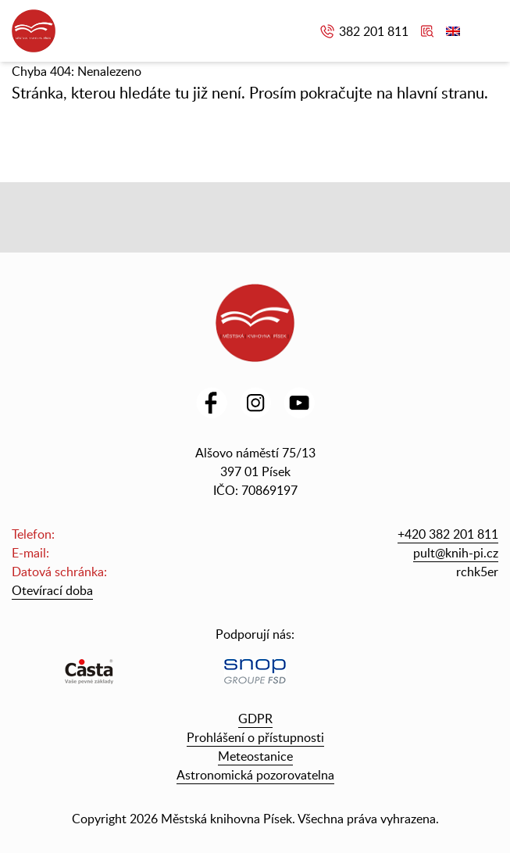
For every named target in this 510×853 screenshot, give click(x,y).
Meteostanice (255, 756)
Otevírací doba (52, 590)
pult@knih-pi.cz (455, 552)
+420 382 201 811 (448, 534)
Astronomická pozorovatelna (255, 774)
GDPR (255, 718)
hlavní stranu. (442, 92)
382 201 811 (373, 31)
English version (453, 31)
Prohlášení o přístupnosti (255, 737)
